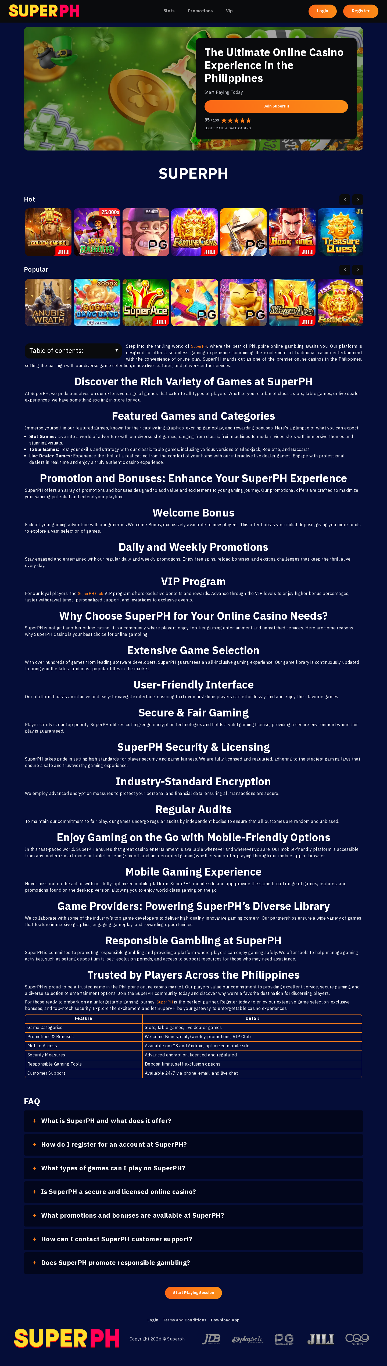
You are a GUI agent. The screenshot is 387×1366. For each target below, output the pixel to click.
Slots (169, 11)
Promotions (200, 11)
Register (361, 11)
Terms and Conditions (183, 1322)
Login (322, 11)
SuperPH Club (92, 593)
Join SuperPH (276, 106)
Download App (227, 1322)
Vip (229, 11)
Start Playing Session (193, 1293)
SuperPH (199, 346)
